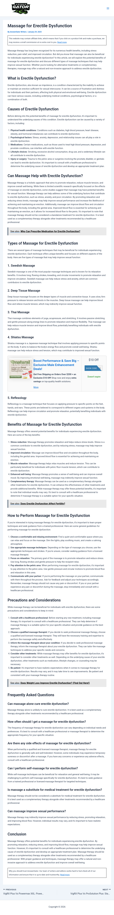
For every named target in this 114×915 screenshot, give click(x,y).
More (36, 387)
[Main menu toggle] (108, 8)
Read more (62, 42)
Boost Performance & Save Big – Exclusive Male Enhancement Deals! (56, 365)
